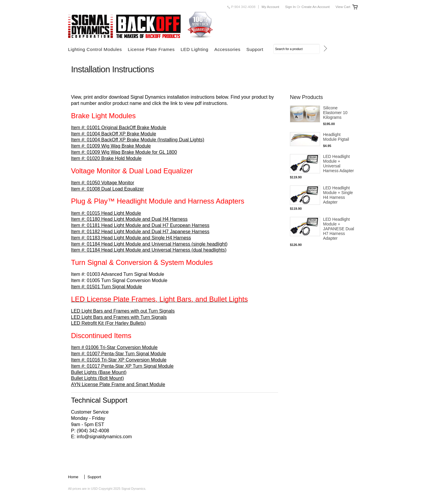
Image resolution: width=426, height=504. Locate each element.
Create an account (315, 7)
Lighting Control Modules (95, 49)
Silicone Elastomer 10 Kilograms (335, 112)
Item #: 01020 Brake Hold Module (106, 158)
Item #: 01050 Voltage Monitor (102, 182)
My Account (270, 7)
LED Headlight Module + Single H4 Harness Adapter (338, 194)
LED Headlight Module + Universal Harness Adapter (338, 163)
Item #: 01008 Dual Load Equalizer (107, 188)
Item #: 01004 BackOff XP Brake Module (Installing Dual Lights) (137, 139)
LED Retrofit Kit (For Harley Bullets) (108, 323)
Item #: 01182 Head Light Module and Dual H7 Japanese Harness (140, 231)
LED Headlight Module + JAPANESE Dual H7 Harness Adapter (338, 229)
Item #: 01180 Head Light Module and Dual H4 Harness (129, 219)
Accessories (227, 49)
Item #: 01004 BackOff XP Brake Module (113, 133)
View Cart (342, 7)
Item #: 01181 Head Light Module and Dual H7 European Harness (140, 225)
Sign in (290, 7)
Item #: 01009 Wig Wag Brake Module (111, 145)
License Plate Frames (151, 49)
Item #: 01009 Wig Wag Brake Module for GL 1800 (124, 152)
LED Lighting (194, 49)
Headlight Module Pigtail (336, 137)
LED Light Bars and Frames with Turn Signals (119, 317)
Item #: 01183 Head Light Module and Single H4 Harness (131, 237)
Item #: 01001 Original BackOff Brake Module (118, 127)
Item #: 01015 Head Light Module (106, 213)
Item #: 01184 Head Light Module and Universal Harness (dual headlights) (149, 249)
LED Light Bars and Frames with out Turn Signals (123, 310)
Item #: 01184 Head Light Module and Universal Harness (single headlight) (149, 244)
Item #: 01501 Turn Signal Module (106, 286)
